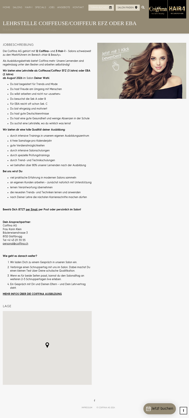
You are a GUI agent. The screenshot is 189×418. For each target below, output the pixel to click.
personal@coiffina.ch (15, 243)
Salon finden (126, 8)
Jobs (51, 7)
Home (6, 7)
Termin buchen (99, 8)
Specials (40, 7)
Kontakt (78, 7)
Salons (17, 7)
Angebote (63, 7)
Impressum (87, 408)
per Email (31, 209)
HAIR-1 (28, 7)
